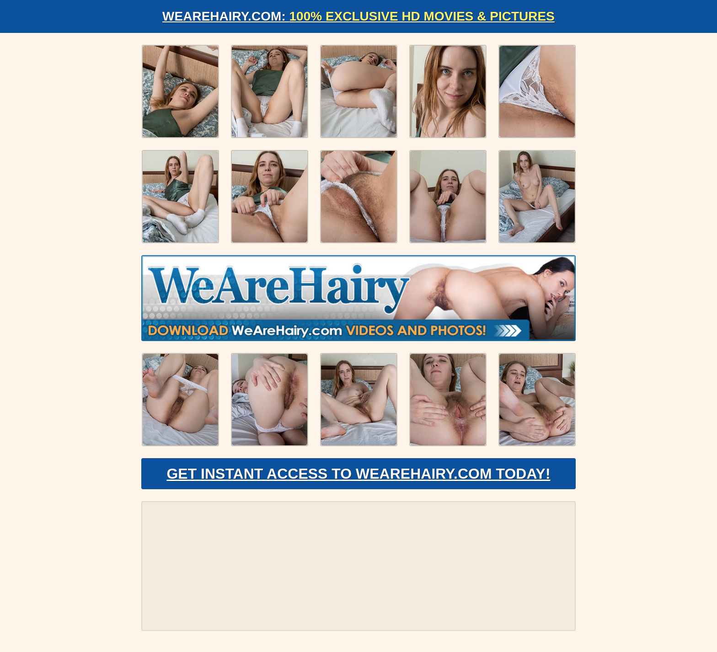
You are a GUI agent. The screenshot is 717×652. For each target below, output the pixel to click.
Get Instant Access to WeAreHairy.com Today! (358, 473)
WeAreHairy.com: (358, 16)
